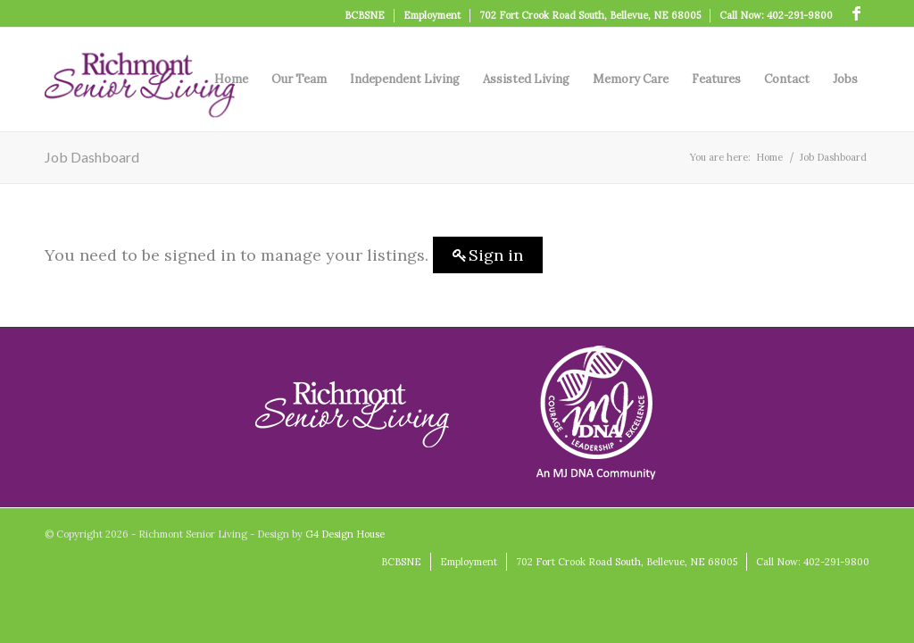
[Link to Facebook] (856, 13)
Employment (432, 15)
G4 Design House (345, 534)
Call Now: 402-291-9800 (776, 15)
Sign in (496, 255)
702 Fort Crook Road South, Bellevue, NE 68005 (590, 15)
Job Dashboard (92, 156)
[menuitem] (365, 15)
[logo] (140, 79)
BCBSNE (365, 15)
